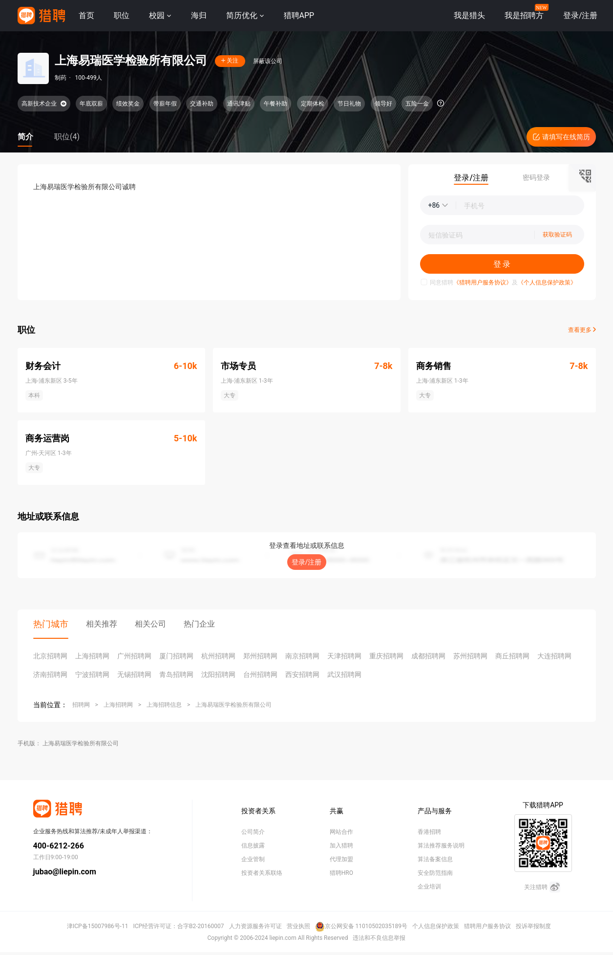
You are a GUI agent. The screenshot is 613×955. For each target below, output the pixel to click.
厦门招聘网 (176, 656)
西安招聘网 (302, 674)
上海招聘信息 (164, 704)
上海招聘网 (92, 656)
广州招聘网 (134, 656)
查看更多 (582, 329)
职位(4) (67, 136)
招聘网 (81, 704)
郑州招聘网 (260, 656)
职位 (121, 15)
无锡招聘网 (134, 674)
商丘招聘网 (512, 656)
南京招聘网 (302, 656)
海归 (199, 15)
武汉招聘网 (344, 674)
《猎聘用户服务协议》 (482, 282)
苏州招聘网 (470, 656)
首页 (86, 15)
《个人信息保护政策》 (547, 282)
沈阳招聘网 (218, 674)
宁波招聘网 (92, 674)
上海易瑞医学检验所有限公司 (233, 704)
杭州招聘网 (218, 656)
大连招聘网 (554, 656)
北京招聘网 (50, 656)
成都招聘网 (428, 656)
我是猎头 (469, 15)
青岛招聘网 (176, 674)
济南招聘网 (50, 674)
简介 (25, 136)
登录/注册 (307, 562)
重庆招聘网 (386, 656)
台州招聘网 (260, 674)
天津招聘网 (344, 656)
